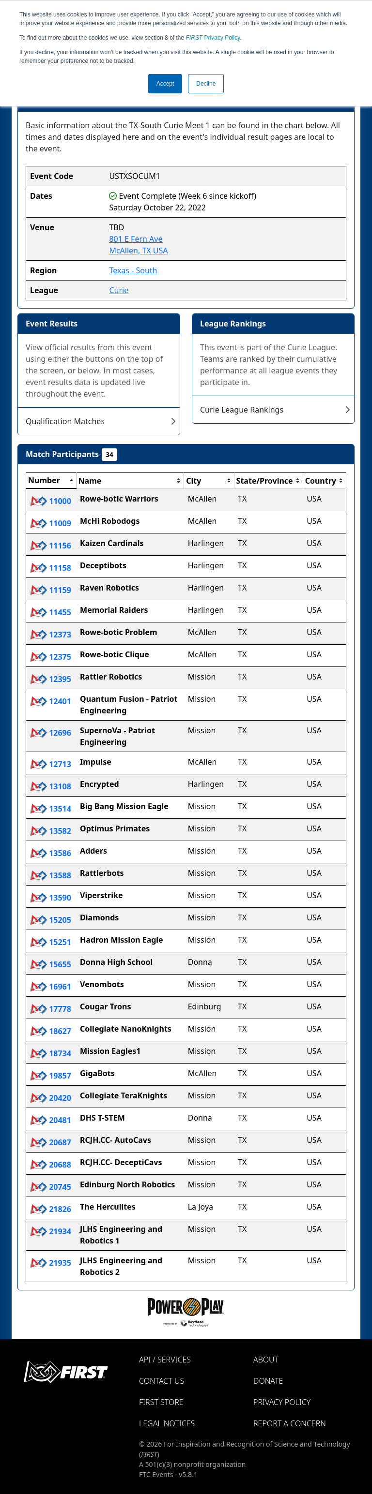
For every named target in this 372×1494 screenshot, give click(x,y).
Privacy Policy (213, 37)
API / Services (165, 1359)
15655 (50, 964)
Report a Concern (289, 1423)
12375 (50, 656)
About (266, 1359)
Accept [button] (165, 83)
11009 (50, 523)
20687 (50, 1142)
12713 (50, 764)
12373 (50, 634)
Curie (118, 290)
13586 (50, 853)
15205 (50, 920)
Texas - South (133, 270)
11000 (50, 501)
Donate (268, 1381)
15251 (50, 942)
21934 (50, 1231)
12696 (50, 732)
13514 (50, 808)
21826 (50, 1209)
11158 (50, 567)
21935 (50, 1262)
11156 (50, 545)
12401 (50, 701)
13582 (50, 831)
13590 (50, 897)
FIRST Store (161, 1402)
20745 (50, 1187)
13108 (50, 786)
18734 (50, 1053)
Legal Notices (167, 1423)
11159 (50, 590)
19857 (50, 1075)
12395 (50, 679)
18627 (50, 1031)
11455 (50, 612)
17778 (50, 1009)
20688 (50, 1164)
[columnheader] (51, 481)
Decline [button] (206, 83)
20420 (50, 1098)
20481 (50, 1120)
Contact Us (161, 1381)
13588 (50, 875)
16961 (50, 986)
